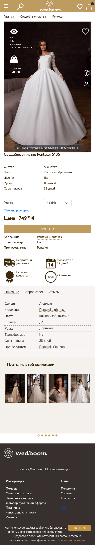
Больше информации (71, 540)
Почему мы (68, 488)
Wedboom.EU (39, 469)
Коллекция (11, 237)
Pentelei (42, 247)
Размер (9, 203)
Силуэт (9, 167)
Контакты (68, 498)
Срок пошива (13, 189)
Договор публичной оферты (26, 503)
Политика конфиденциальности (21, 510)
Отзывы (66, 493)
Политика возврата (19, 498)
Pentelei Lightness (49, 237)
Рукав (8, 183)
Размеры (12, 517)
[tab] (13, 292)
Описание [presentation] (11, 292)
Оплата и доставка (19, 493)
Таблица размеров (16, 210)
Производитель (15, 248)
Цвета (8, 172)
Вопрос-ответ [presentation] (33, 292)
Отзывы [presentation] (53, 292)
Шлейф (9, 178)
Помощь (11, 488)
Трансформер (13, 242)
